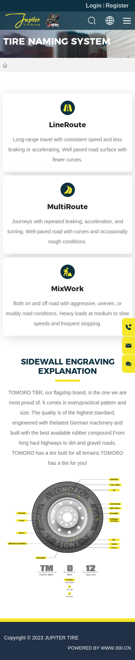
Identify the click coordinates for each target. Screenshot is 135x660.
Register (117, 6)
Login (94, 6)
